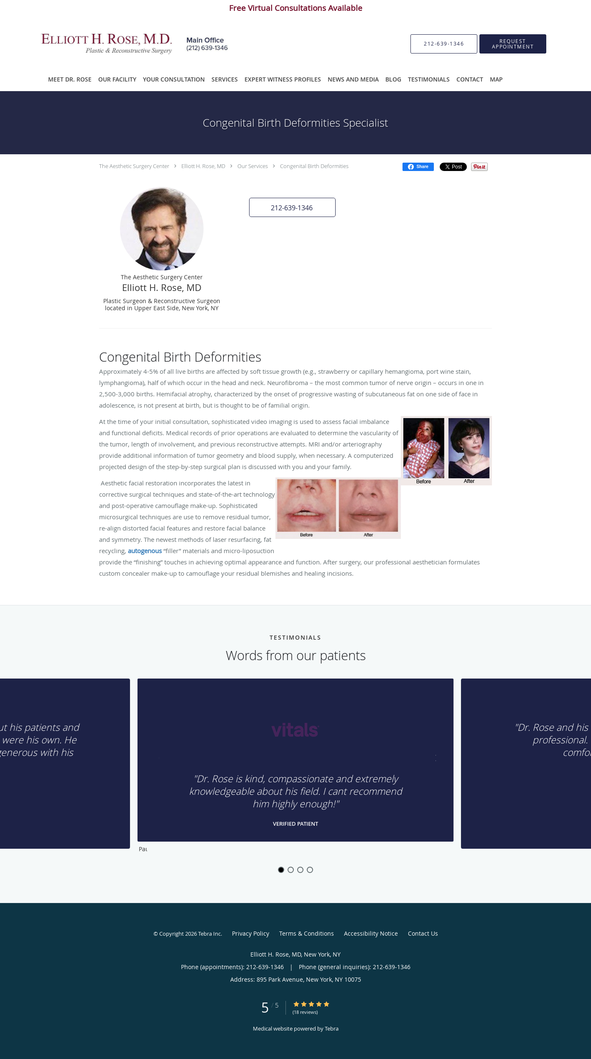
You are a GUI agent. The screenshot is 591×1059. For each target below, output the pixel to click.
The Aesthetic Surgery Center (134, 166)
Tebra (332, 1028)
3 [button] (300, 870)
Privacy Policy (250, 933)
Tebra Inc (209, 933)
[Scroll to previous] (160, 760)
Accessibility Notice (371, 933)
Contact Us (423, 933)
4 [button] (310, 870)
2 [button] (290, 870)
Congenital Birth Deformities (314, 166)
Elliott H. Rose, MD (203, 166)
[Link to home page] (124, 43)
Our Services (252, 166)
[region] (295, 768)
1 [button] (281, 870)
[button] (512, 44)
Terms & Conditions (306, 933)
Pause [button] (143, 849)
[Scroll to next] (431, 760)
